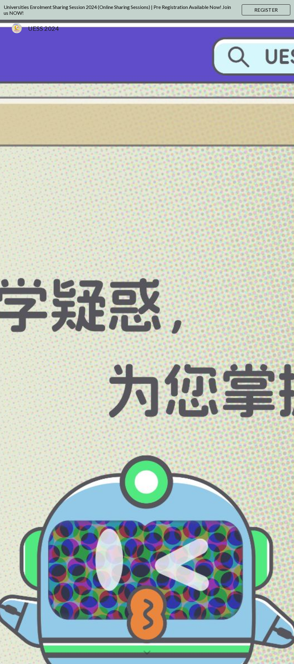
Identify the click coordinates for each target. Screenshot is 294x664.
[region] (147, 10)
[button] (147, 653)
